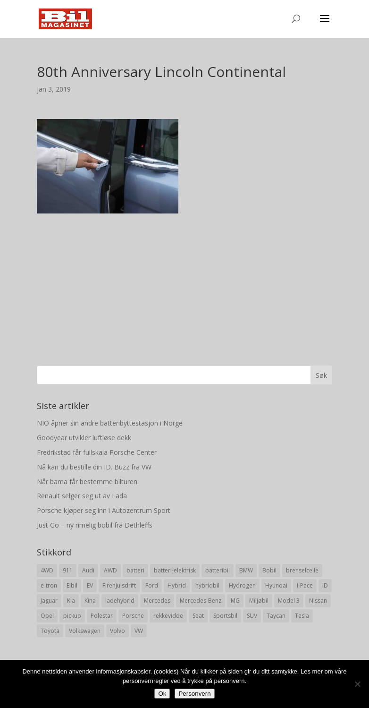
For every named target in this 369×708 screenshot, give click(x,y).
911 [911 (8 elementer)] (68, 570)
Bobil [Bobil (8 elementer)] (269, 570)
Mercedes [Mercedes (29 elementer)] (157, 601)
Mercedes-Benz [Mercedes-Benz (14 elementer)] (200, 601)
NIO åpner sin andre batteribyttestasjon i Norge (110, 422)
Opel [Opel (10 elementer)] (47, 616)
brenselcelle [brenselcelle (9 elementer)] (302, 570)
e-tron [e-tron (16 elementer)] (49, 585)
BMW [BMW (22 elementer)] (246, 570)
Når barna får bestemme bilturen (87, 481)
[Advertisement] (184, 279)
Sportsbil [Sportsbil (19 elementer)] (225, 616)
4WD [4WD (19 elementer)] (47, 570)
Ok (162, 693)
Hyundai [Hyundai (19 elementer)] (276, 585)
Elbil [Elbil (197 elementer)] (72, 585)
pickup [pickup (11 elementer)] (72, 616)
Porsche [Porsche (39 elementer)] (133, 616)
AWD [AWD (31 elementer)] (110, 570)
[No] (357, 684)
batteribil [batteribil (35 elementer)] (217, 570)
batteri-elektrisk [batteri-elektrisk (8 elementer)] (175, 570)
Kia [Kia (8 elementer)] (71, 601)
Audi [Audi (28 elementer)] (88, 570)
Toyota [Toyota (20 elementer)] (50, 631)
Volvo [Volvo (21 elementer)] (117, 631)
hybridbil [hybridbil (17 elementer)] (207, 585)
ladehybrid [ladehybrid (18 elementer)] (119, 601)
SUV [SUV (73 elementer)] (252, 616)
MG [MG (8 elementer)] (235, 601)
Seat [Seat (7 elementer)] (198, 616)
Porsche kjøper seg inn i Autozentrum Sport (103, 510)
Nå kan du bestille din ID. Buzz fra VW (94, 466)
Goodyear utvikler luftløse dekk (84, 437)
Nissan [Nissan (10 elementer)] (318, 601)
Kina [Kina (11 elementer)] (90, 601)
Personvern (194, 693)
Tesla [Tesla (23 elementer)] (302, 616)
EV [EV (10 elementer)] (90, 585)
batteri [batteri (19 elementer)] (135, 570)
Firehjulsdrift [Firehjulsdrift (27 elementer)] (119, 585)
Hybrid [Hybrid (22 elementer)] (177, 585)
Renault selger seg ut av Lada (82, 495)
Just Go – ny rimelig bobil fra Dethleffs (94, 524)
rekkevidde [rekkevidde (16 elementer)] (168, 616)
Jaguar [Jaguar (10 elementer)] (49, 601)
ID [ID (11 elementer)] (325, 585)
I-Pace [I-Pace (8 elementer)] (305, 585)
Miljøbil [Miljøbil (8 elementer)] (258, 601)
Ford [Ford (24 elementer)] (151, 585)
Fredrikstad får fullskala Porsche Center (97, 452)
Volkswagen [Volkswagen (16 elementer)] (85, 631)
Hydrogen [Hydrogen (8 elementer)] (242, 585)
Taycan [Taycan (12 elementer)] (276, 616)
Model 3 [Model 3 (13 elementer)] (289, 601)
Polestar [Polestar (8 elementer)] (102, 616)
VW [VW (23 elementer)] (138, 631)
